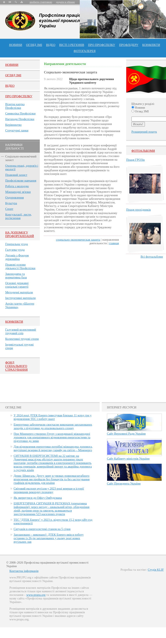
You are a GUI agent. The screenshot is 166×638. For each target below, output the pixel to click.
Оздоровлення (14, 197)
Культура (11, 203)
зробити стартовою (41, 2)
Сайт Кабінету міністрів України (128, 458)
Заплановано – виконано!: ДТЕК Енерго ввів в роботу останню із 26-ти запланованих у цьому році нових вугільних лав (49, 538)
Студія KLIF (156, 569)
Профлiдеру (128, 45)
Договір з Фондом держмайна (17, 257)
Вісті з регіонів (71, 45)
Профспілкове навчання (20, 180)
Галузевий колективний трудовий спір (20, 331)
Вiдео (9, 85)
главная (114, 243)
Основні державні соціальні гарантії (17, 284)
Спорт (9, 209)
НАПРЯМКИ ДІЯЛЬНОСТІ (14, 146)
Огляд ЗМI (13, 75)
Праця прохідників (138, 209)
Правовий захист (16, 175)
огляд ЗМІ (34, 45)
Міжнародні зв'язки (18, 192)
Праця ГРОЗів (135, 159)
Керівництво (13, 124)
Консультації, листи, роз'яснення (18, 216)
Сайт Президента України (124, 483)
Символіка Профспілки (20, 113)
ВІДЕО (50, 45)
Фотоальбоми (143, 150)
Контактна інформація (24, 571)
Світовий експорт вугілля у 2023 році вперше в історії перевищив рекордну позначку (49, 490)
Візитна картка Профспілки (14, 106)
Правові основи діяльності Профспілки (20, 266)
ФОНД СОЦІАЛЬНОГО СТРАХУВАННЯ (16, 366)
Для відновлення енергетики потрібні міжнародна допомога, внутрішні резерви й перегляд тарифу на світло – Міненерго (53, 448)
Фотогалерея (85, 51)
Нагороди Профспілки (19, 119)
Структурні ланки (16, 130)
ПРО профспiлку (101, 45)
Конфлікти (14, 321)
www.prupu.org (36, 594)
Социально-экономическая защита (78, 239)
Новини (15, 45)
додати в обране (65, 2)
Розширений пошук (144, 131)
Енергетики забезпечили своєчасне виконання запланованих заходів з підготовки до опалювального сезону (53, 426)
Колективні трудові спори (22, 338)
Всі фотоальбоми (152, 256)
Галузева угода (14, 249)
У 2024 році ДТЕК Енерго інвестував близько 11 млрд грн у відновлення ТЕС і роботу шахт (52, 417)
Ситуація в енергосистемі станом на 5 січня (42, 529)
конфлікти (151, 45)
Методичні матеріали (19, 292)
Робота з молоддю (17, 186)
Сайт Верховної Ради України (126, 433)
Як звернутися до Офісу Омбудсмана (38, 497)
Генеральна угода (16, 244)
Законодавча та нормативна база (16, 275)
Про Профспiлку (18, 96)
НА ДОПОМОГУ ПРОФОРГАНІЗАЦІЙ (19, 234)
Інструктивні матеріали (20, 298)
